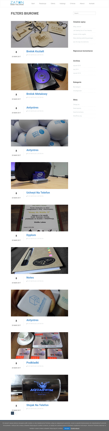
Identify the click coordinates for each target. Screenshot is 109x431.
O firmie (72, 3)
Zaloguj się (76, 104)
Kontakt (91, 3)
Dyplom (31, 235)
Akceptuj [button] (67, 428)
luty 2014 (75, 69)
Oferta (53, 3)
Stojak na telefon (37, 405)
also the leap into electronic (81, 42)
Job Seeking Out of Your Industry (82, 30)
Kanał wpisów (77, 108)
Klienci (82, 3)
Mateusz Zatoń (36, 55)
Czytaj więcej (75, 428)
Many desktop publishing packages (83, 38)
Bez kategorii (77, 87)
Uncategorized (77, 90)
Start (33, 3)
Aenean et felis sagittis (79, 34)
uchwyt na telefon (38, 192)
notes (30, 277)
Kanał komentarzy (78, 112)
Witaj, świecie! (77, 26)
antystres (32, 320)
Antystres (32, 107)
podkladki (32, 362)
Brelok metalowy (36, 93)
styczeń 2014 (77, 73)
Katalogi (62, 3)
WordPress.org (77, 116)
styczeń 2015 (77, 65)
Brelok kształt (35, 51)
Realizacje (42, 3)
